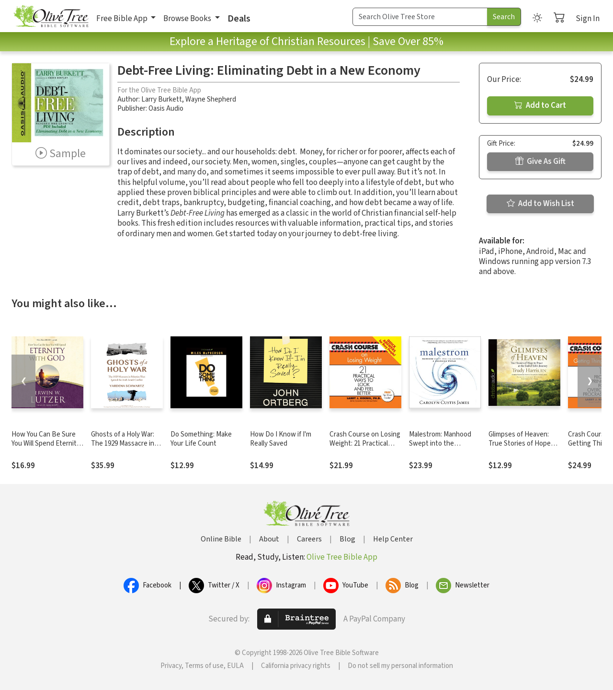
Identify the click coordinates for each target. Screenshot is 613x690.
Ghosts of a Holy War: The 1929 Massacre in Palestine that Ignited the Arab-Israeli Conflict (126, 448)
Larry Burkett (161, 99)
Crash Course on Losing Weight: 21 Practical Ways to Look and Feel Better (364, 448)
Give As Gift (540, 161)
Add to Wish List (540, 203)
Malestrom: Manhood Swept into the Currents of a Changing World (443, 448)
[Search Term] (420, 17)
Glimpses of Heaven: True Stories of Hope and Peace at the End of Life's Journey (524, 448)
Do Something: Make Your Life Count (201, 438)
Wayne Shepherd (210, 99)
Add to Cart (540, 105)
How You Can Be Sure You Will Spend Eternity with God (45, 443)
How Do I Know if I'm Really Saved (280, 438)
